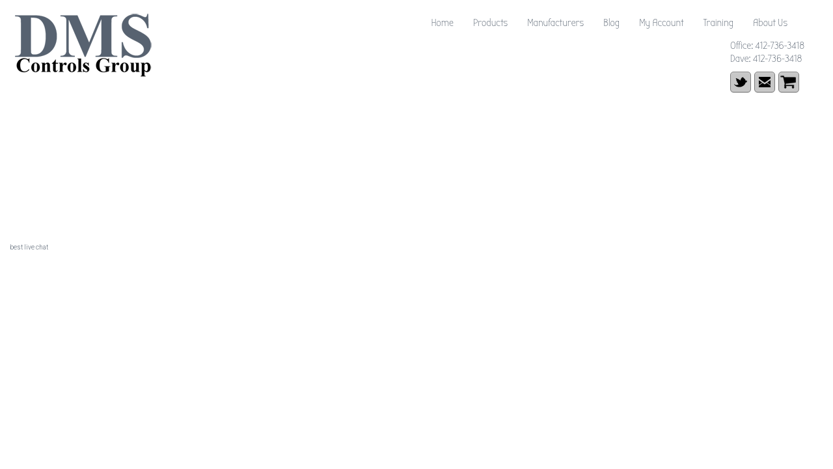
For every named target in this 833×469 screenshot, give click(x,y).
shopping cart (788, 82)
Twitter (740, 82)
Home (442, 23)
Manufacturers (555, 23)
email (764, 82)
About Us (770, 23)
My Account (661, 23)
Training (718, 23)
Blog (611, 23)
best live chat (29, 247)
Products (490, 23)
